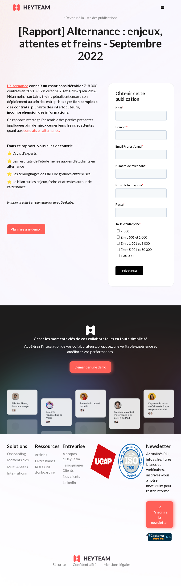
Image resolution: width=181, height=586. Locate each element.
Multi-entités (17, 467)
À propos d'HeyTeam (71, 456)
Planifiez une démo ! (26, 229)
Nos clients (71, 476)
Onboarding (16, 454)
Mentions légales (117, 564)
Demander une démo (90, 367)
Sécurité (59, 564)
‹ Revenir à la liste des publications (90, 18)
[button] (162, 7)
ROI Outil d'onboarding (45, 469)
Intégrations (17, 473)
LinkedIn (69, 482)
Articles (41, 455)
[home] (82, 7)
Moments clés (18, 460)
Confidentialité (84, 564)
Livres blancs (45, 461)
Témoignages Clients (73, 467)
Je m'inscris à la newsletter (159, 515)
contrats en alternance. (41, 130)
